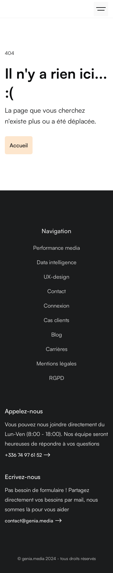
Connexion (56, 305)
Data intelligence (57, 262)
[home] (6, 9)
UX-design (56, 276)
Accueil (19, 145)
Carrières (56, 349)
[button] (101, 9)
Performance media (56, 247)
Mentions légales (56, 363)
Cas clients (56, 320)
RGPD (56, 377)
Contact (56, 291)
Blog (56, 334)
